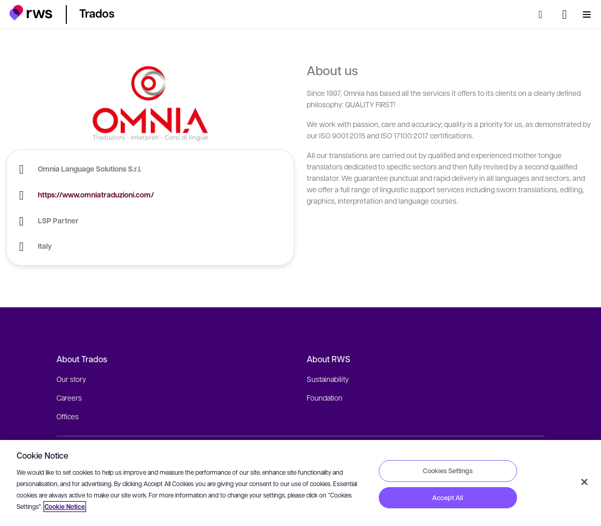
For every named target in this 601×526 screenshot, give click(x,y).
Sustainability (328, 378)
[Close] (584, 482)
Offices (67, 416)
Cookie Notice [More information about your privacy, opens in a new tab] (65, 506)
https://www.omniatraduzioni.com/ (96, 195)
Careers (69, 397)
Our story (71, 378)
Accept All (447, 497)
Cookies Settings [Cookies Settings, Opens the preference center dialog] (448, 470)
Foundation (324, 397)
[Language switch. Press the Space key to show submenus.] (564, 14)
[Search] (543, 14)
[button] (30, 13)
